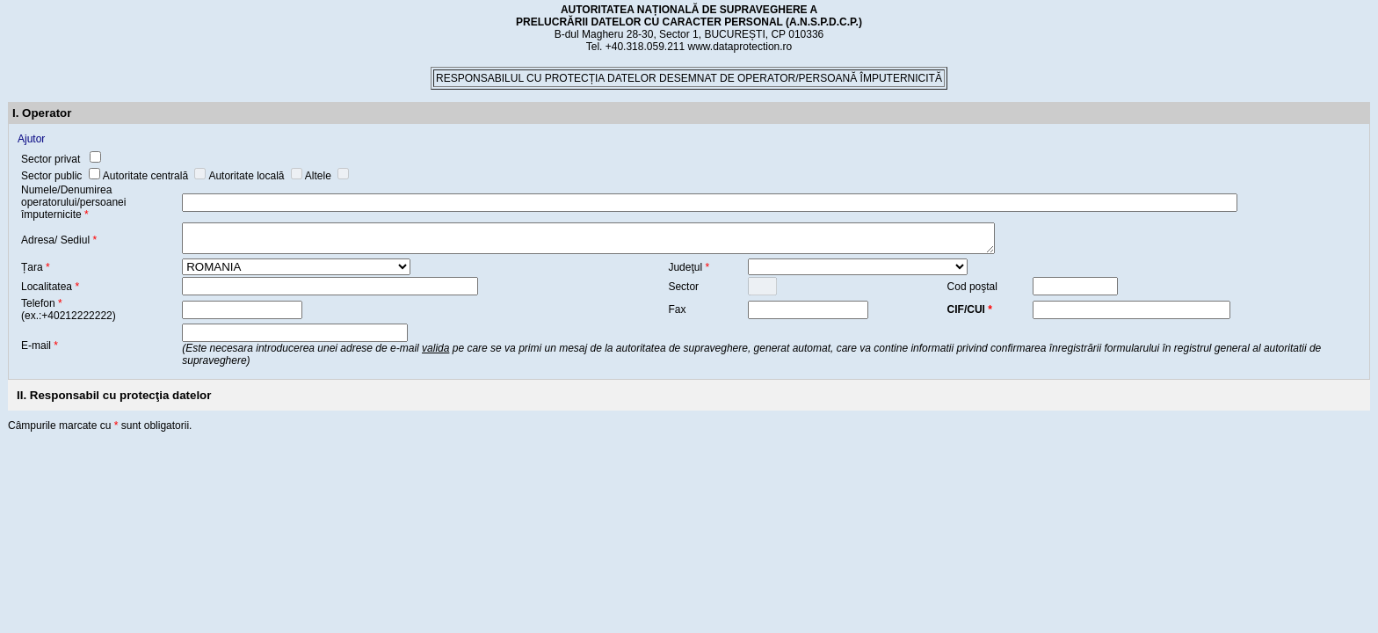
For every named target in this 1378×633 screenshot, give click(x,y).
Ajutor (31, 139)
